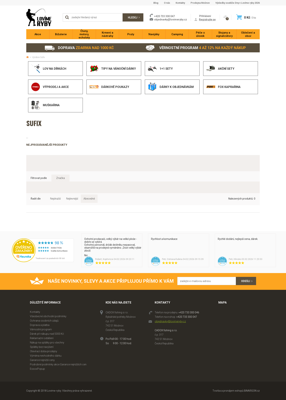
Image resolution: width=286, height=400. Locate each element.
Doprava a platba (39, 325)
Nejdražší (55, 198)
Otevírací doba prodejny (43, 351)
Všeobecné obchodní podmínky (48, 316)
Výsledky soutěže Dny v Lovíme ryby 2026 (237, 2)
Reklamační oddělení (41, 338)
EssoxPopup (37, 368)
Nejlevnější (72, 198)
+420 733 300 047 (186, 316)
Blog (155, 2)
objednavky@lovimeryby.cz (170, 19)
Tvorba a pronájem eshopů (228, 390)
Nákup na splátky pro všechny (47, 342)
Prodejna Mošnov (200, 2)
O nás (167, 2)
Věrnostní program (196, 48)
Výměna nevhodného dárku (45, 355)
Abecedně (89, 198)
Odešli (245, 281)
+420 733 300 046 (189, 312)
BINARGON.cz (252, 390)
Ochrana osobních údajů (44, 320)
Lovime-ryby (42, 17)
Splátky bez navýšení (41, 346)
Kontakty (180, 2)
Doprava (79, 48)
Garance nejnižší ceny (42, 360)
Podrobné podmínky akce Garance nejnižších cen (58, 364)
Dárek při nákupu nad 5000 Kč (47, 333)
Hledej (132, 17)
